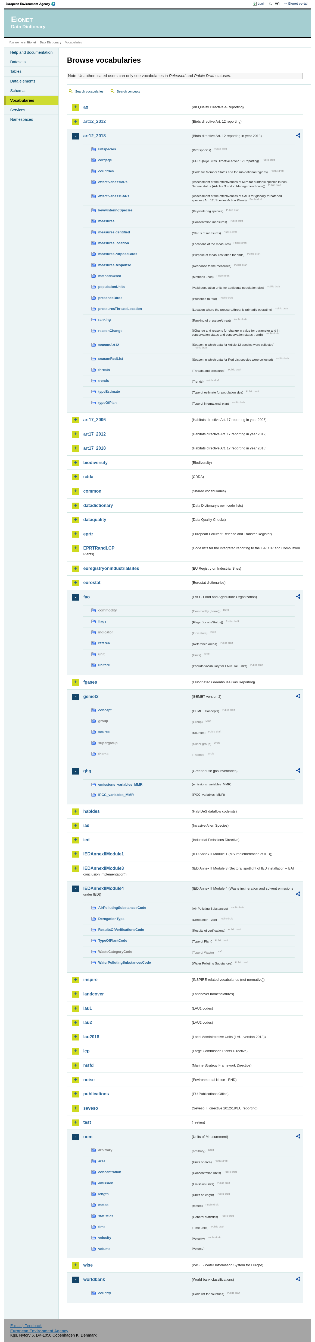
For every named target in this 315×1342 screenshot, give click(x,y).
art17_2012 (94, 434)
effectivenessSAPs (113, 196)
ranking (104, 320)
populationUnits (111, 287)
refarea (104, 643)
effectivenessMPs (112, 182)
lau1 (87, 1008)
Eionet (31, 42)
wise (88, 1265)
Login (261, 3)
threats (104, 370)
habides (91, 811)
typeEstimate (109, 391)
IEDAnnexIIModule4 (103, 888)
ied (86, 839)
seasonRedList (110, 359)
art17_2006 (94, 419)
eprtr (88, 534)
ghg (87, 771)
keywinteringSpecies (115, 210)
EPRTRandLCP (98, 548)
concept (104, 710)
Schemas (18, 90)
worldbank (94, 1279)
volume (104, 1249)
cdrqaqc (105, 160)
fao (86, 597)
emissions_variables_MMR (120, 784)
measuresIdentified (114, 232)
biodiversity (95, 462)
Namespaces (21, 119)
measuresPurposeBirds (117, 254)
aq (85, 107)
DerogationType (111, 919)
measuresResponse (114, 265)
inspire (90, 979)
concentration (109, 1172)
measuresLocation (113, 243)
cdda (88, 476)
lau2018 (91, 1037)
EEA (32, 4)
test (87, 1122)
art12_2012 (94, 121)
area (101, 1161)
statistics (105, 1216)
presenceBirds (110, 298)
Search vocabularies (89, 91)
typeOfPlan (107, 403)
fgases (90, 682)
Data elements (22, 81)
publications (96, 1094)
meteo (103, 1205)
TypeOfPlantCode (112, 940)
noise (89, 1079)
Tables (15, 71)
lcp (86, 1051)
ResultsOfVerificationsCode (121, 930)
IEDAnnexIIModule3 (103, 868)
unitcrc (104, 665)
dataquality (94, 519)
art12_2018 (94, 136)
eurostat (91, 582)
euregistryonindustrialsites (111, 568)
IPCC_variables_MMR (116, 795)
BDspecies (107, 149)
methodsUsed (109, 276)
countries (106, 171)
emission (105, 1183)
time (101, 1227)
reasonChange (110, 331)
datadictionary (98, 505)
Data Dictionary (50, 42)
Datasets (18, 62)
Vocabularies (22, 100)
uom (87, 1136)
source (104, 732)
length (103, 1194)
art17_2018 (94, 448)
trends (103, 381)
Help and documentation (31, 52)
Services (17, 110)
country (104, 1293)
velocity (104, 1238)
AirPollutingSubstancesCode (122, 908)
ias (86, 825)
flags (102, 621)
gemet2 (90, 696)
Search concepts (128, 91)
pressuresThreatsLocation (120, 309)
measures (106, 221)
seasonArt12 (108, 345)
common (92, 491)
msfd (88, 1065)
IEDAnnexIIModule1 (103, 854)
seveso (90, 1108)
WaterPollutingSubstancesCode (124, 962)
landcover (93, 994)
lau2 (87, 1022)
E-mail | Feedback (26, 1326)
